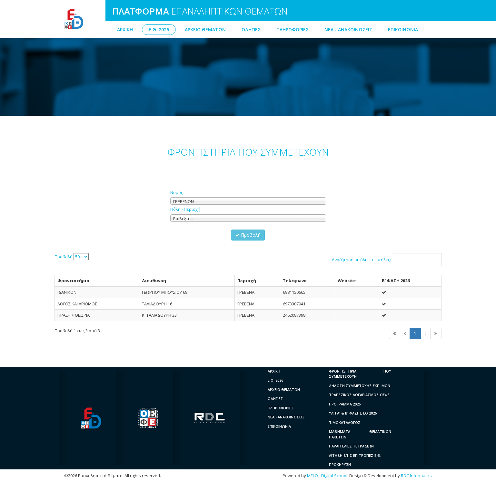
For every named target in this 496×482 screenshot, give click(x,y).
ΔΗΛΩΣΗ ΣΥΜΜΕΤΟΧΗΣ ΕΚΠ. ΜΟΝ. (360, 385)
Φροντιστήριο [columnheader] (73, 280)
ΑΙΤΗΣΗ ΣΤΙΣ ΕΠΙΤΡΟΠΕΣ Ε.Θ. (355, 455)
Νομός (176, 192)
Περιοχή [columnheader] (246, 280)
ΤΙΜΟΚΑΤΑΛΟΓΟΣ (345, 422)
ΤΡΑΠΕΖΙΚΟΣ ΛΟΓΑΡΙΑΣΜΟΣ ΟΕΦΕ (359, 394)
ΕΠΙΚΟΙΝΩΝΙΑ (403, 29)
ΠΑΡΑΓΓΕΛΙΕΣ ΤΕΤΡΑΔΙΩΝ (351, 446)
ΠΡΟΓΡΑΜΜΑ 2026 (345, 404)
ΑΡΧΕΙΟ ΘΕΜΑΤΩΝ (205, 29)
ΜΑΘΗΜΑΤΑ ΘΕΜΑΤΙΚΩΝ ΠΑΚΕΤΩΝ (360, 434)
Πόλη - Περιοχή (185, 209)
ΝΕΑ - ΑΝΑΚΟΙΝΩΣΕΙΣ (348, 29)
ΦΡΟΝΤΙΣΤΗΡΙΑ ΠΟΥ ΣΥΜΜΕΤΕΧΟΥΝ (360, 374)
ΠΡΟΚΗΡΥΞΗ (340, 464)
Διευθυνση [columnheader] (154, 280)
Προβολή (248, 235)
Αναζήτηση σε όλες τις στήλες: (386, 259)
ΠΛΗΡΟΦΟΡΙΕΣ (292, 29)
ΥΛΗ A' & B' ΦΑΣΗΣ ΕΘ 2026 (353, 413)
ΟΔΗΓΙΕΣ (251, 29)
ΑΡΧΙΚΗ (125, 29)
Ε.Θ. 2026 (159, 29)
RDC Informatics (416, 475)
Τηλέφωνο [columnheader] (295, 280)
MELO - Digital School (327, 475)
